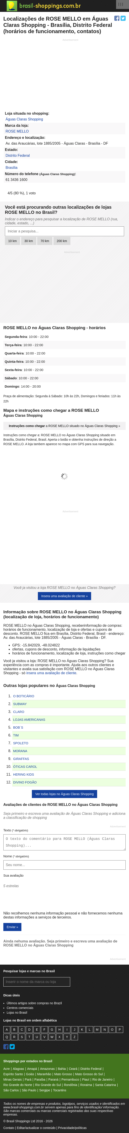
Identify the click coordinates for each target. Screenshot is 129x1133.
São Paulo (29, 1090)
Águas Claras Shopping (24, 119)
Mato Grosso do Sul (89, 1074)
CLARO (18, 712)
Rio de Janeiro (102, 1079)
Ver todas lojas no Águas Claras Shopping (64, 794)
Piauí (85, 1079)
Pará (28, 1079)
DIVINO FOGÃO (25, 782)
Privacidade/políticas (72, 1128)
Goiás (30, 1074)
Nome (16, 856)
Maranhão (44, 1074)
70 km (45, 241)
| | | (120, 4)
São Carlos (11, 1090)
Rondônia (70, 1085)
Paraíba (39, 1079)
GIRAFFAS (21, 759)
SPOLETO (20, 743)
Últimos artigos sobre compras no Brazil (34, 1003)
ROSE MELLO (17, 131)
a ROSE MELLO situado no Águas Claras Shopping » (64, 426)
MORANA (20, 751)
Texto (15, 830)
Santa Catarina (105, 1085)
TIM (16, 735)
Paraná (53, 1079)
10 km (12, 241)
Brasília (11, 168)
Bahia (62, 1069)
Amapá (32, 1069)
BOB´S (18, 727)
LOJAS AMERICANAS (29, 719)
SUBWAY (20, 704)
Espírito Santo (13, 1074)
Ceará (73, 1069)
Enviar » (12, 927)
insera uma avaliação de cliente (51, 673)
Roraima (86, 1085)
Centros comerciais (20, 1008)
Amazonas (47, 1069)
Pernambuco (70, 1079)
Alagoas (18, 1069)
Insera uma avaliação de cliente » (64, 596)
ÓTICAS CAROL (25, 766)
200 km (62, 241)
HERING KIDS (23, 774)
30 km (29, 241)
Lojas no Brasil (17, 1012)
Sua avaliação (13, 875)
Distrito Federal (18, 155)
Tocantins (59, 1090)
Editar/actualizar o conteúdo (36, 1128)
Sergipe (44, 1090)
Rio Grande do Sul (48, 1085)
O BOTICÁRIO (23, 696)
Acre (6, 1069)
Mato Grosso (63, 1074)
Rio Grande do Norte (17, 1085)
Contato (8, 1128)
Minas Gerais (12, 1079)
